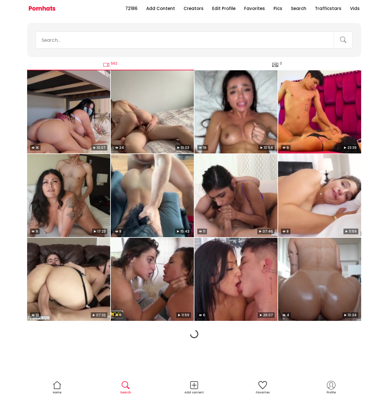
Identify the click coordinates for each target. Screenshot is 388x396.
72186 (131, 8)
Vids (355, 8)
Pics (278, 8)
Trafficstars (328, 8)
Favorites (254, 8)
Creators (194, 8)
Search (298, 8)
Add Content (160, 8)
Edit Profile (224, 8)
